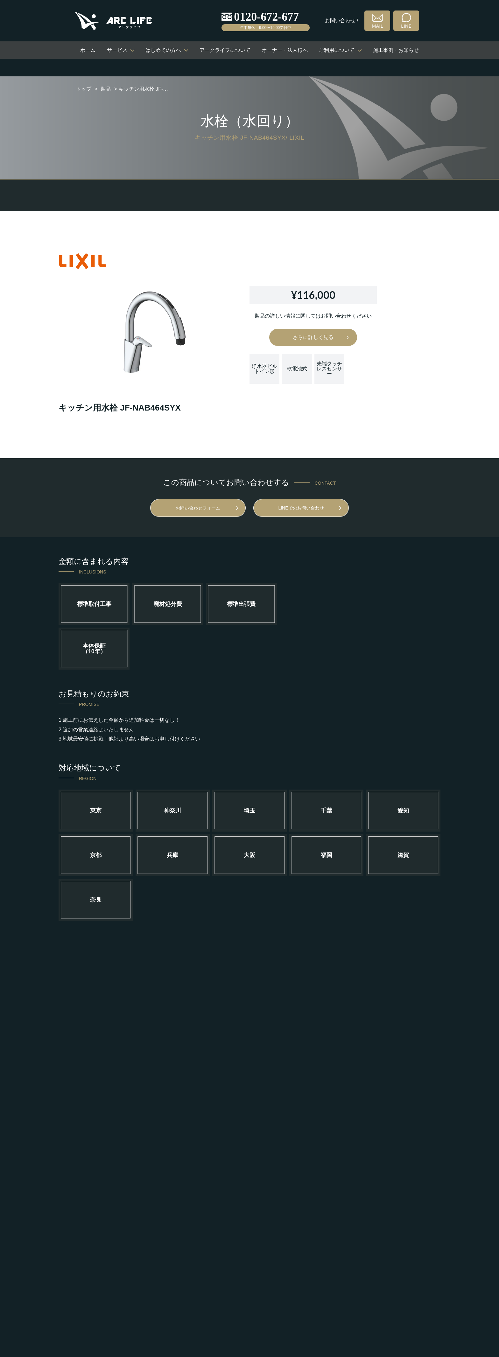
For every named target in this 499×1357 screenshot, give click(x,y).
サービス (117, 50)
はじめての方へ (163, 50)
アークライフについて (225, 50)
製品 (106, 89)
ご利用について (337, 50)
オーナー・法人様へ (285, 50)
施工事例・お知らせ (396, 50)
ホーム (87, 50)
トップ (83, 89)
